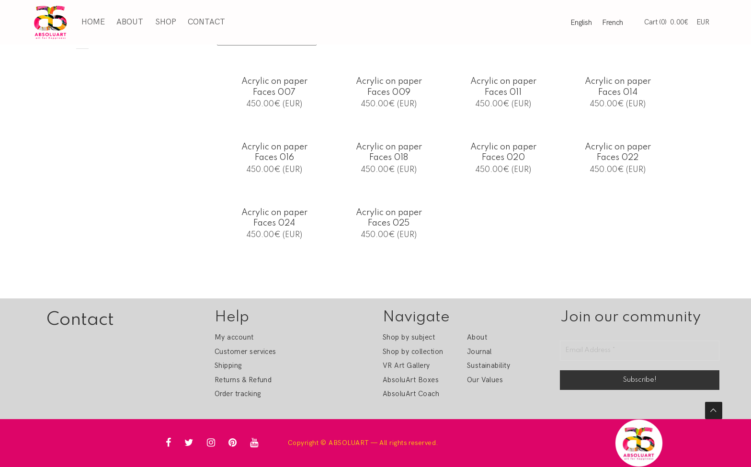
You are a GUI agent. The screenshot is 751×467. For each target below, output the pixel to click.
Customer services (245, 351)
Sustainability (489, 365)
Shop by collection (413, 351)
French (612, 22)
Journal (479, 351)
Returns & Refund (243, 380)
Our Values (485, 380)
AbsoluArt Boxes (411, 380)
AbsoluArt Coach (411, 393)
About (129, 22)
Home (93, 22)
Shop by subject (409, 337)
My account (234, 337)
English (581, 22)
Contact (206, 22)
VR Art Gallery (406, 365)
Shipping (228, 365)
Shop (165, 22)
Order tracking (238, 393)
